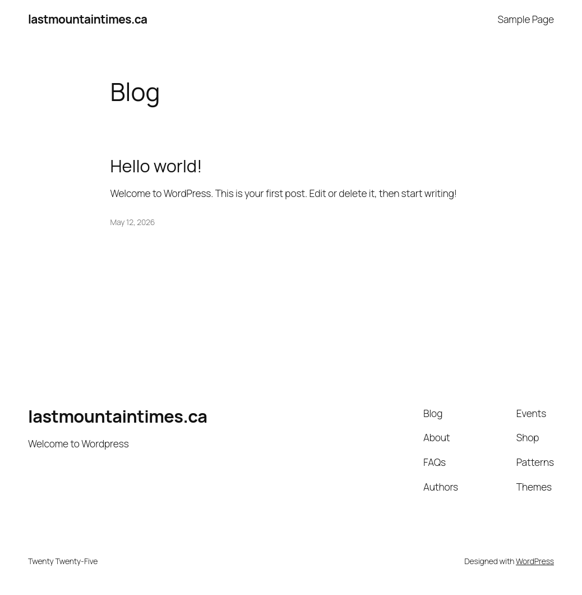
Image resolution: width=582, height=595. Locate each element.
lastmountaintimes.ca (87, 19)
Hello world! (156, 166)
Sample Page (526, 19)
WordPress (535, 561)
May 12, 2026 (132, 222)
